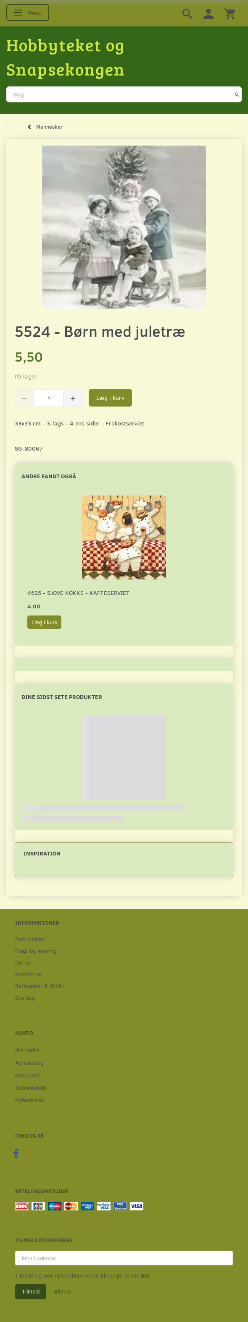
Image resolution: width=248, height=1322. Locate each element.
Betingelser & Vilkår (39, 985)
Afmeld (62, 1291)
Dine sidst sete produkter (61, 697)
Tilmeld (31, 1291)
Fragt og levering (35, 950)
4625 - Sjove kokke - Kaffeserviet (78, 593)
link (144, 1275)
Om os (23, 962)
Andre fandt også (48, 476)
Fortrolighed (30, 938)
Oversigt (25, 997)
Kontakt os (28, 974)
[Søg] (237, 94)
